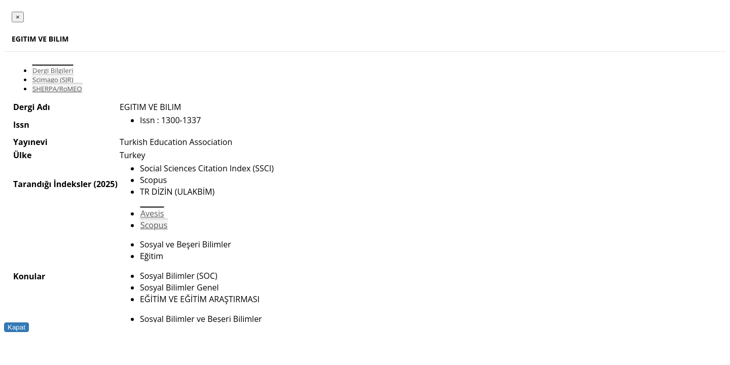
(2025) (105, 184)
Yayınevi (30, 142)
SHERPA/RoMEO (57, 88)
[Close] (18, 17)
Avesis (152, 213)
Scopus (153, 225)
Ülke (22, 155)
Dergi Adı (31, 107)
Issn (21, 124)
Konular (29, 276)
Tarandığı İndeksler (52, 184)
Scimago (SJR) (52, 79)
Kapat (16, 327)
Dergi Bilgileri (52, 70)
